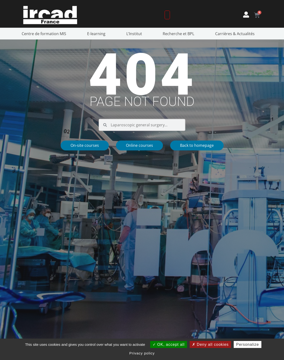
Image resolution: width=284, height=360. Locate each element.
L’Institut (135, 33)
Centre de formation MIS (45, 33)
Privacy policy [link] (142, 353)
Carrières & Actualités (236, 33)
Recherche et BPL (180, 33)
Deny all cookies (210, 344)
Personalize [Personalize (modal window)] (247, 344)
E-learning (97, 33)
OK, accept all (169, 344)
